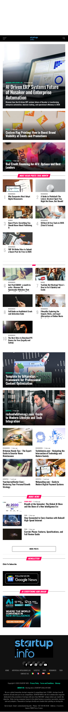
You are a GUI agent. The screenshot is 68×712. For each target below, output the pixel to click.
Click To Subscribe (10, 564)
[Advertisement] (34, 17)
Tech (61, 670)
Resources (52, 670)
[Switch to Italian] (33, 674)
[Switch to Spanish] (49, 674)
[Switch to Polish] (43, 674)
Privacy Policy (34, 683)
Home (7, 670)
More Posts (34, 549)
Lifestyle (37, 670)
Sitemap (57, 683)
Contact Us (25, 674)
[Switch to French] (38, 674)
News (44, 670)
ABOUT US (21, 688)
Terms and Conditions (47, 683)
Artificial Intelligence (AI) (21, 670)
